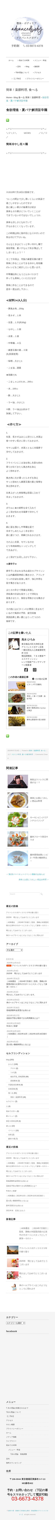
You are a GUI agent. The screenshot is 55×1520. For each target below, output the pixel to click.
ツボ (12, 1073)
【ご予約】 (10, 1416)
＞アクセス (37, 73)
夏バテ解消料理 (27, 754)
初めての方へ (11, 1111)
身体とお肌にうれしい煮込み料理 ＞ (34, 879)
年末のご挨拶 (11, 1191)
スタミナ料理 (16, 754)
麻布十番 (11, 1139)
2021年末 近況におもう (15, 1211)
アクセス (9, 1420)
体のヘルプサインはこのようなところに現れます (25, 935)
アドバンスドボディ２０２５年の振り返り (22, 913)
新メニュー (10, 1116)
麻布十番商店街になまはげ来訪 (36, 709)
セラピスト (10, 1101)
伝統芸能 (11, 1089)
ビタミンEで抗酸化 (34, 684)
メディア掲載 (11, 1437)
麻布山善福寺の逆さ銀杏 (36, 720)
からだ (22, 690)
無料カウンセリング (14, 1463)
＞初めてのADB (23, 60)
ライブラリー (11, 1441)
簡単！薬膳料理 (16, 89)
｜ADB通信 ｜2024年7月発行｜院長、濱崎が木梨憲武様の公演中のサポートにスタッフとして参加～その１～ (27, 924)
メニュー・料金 (14, 1450)
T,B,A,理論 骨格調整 (18, 1454)
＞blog (26, 67)
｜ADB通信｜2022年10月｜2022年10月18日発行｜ (25, 1196)
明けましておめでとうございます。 (19, 930)
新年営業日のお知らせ (14, 1206)
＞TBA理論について (21, 73)
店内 (8, 1459)
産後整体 (13, 1081)
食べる (33, 89)
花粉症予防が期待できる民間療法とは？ (21, 1186)
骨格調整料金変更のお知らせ (17, 1181)
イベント (11, 1130)
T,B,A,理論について (13, 1412)
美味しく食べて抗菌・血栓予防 (36, 697)
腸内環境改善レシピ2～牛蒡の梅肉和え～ (39, 858)
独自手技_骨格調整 (17, 1077)
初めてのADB (11, 1445)
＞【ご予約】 (16, 79)
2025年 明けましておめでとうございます (22, 917)
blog (23, 702)
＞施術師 (36, 67)
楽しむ (8, 1126)
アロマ (13, 1068)
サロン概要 (10, 1425)
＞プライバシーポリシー (34, 79)
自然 (10, 1135)
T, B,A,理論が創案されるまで (17, 1408)
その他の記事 (39, 679)
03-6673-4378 (27, 1499)
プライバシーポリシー (14, 1429)
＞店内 (18, 67)
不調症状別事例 (14, 1085)
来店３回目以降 (12, 1121)
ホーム (11, 60)
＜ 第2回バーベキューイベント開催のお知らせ (25, 874)
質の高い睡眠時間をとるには (17, 1201)
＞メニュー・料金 (39, 60)
